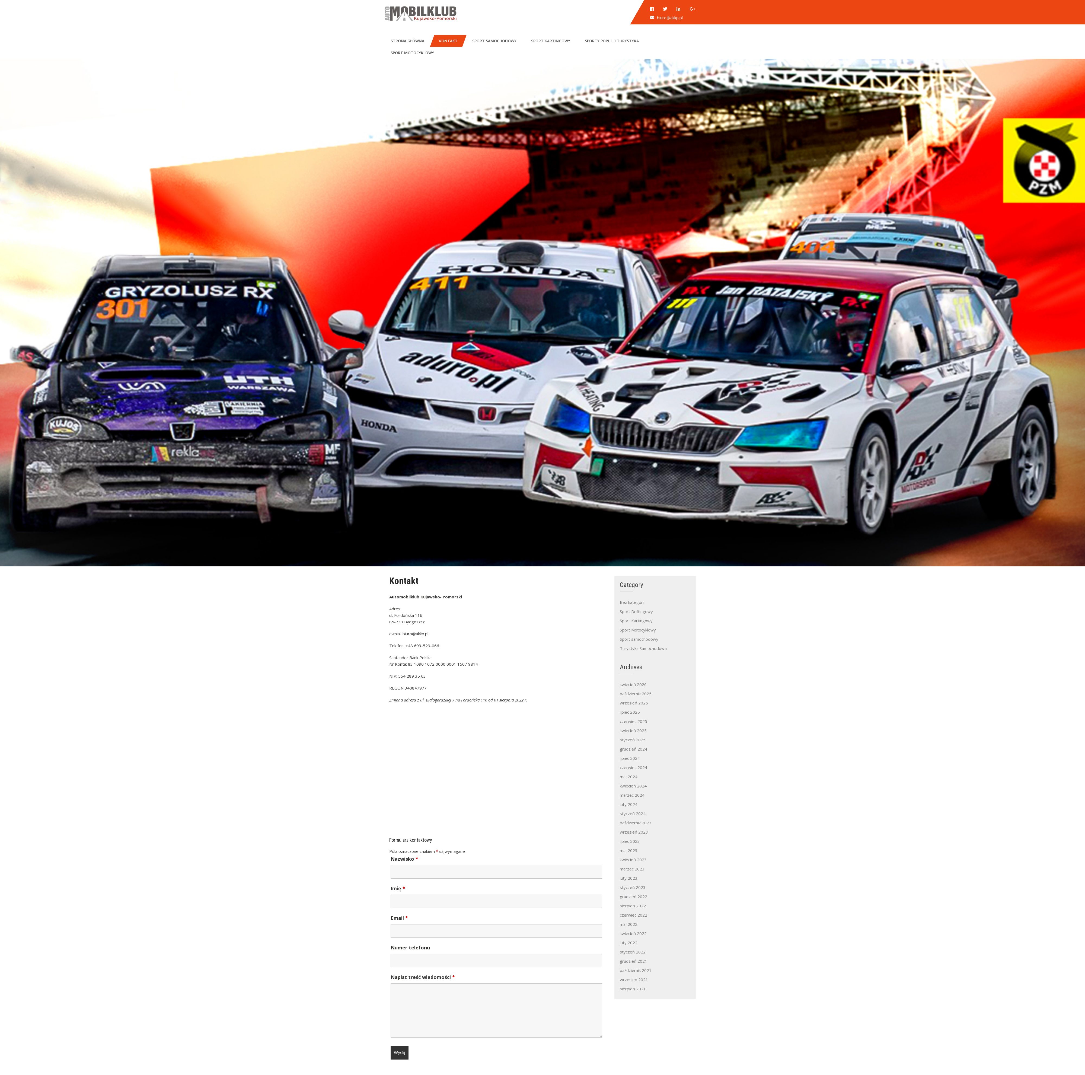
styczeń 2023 (633, 887)
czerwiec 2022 (633, 915)
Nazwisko (404, 859)
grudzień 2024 (633, 749)
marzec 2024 (632, 795)
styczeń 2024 (633, 813)
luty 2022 (628, 942)
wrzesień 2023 (634, 832)
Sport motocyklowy (412, 52)
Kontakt (448, 40)
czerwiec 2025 (633, 721)
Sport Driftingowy (636, 611)
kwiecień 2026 (633, 684)
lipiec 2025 (630, 712)
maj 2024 (628, 776)
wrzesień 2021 (634, 979)
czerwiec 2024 (633, 767)
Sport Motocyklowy (638, 630)
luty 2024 (628, 804)
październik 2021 (636, 970)
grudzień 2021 (633, 961)
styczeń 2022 (633, 952)
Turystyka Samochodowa (643, 648)
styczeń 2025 (633, 739)
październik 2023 (636, 822)
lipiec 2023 (630, 841)
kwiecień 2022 (633, 933)
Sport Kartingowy (636, 620)
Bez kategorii (632, 602)
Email (399, 918)
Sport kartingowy (550, 40)
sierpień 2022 (633, 905)
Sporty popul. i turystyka (612, 40)
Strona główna (407, 40)
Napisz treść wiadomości (423, 977)
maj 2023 (628, 850)
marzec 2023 (632, 869)
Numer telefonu (410, 947)
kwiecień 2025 (633, 730)
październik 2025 (636, 693)
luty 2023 (628, 878)
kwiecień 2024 (633, 786)
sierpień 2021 (633, 988)
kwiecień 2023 (633, 859)
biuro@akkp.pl (670, 17)
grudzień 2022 (633, 896)
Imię (398, 888)
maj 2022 (628, 924)
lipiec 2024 (630, 758)
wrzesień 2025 (634, 703)
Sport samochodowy (494, 40)
